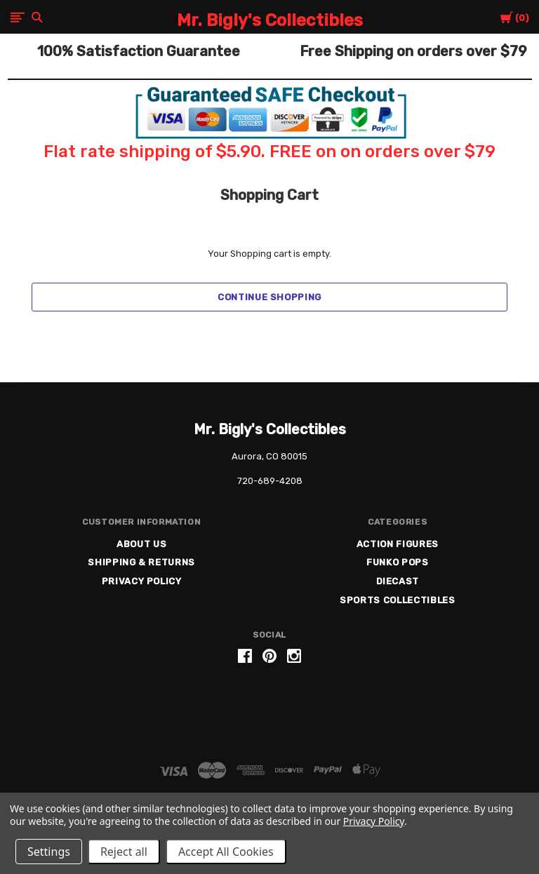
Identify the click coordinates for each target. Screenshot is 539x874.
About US (141, 544)
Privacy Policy (142, 581)
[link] (269, 709)
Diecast (398, 581)
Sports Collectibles (397, 600)
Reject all (123, 851)
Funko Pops (397, 562)
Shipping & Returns (141, 562)
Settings (48, 851)
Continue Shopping (269, 297)
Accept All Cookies (226, 851)
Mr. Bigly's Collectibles (270, 429)
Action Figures (398, 544)
